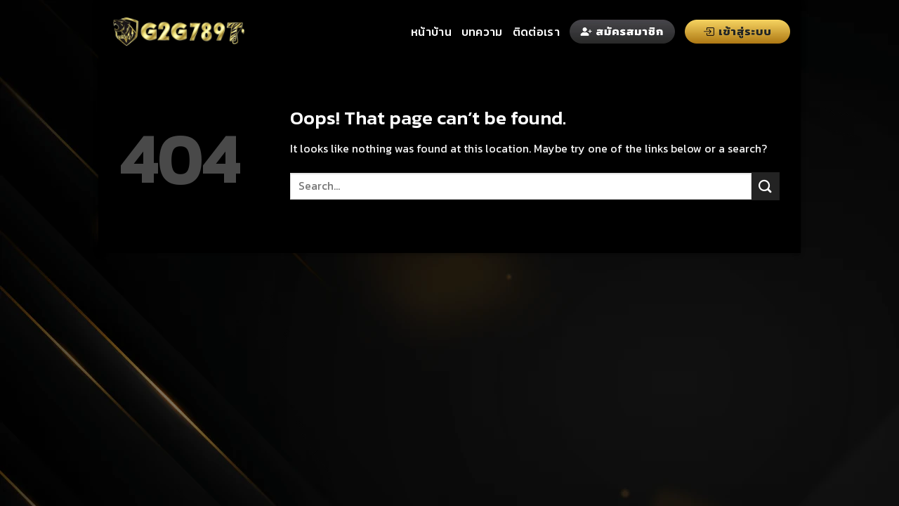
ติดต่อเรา (536, 31)
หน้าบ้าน (431, 31)
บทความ (482, 31)
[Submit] (766, 186)
